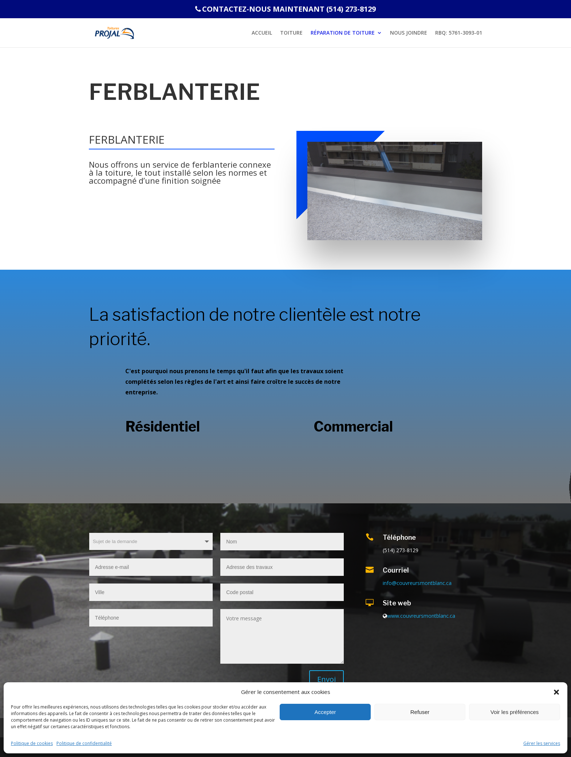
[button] (556, 692)
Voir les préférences (515, 712)
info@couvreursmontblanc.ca (417, 583)
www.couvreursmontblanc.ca (421, 615)
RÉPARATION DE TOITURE (343, 33)
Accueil (262, 33)
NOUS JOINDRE (408, 33)
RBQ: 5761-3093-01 (458, 33)
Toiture (291, 33)
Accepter (325, 712)
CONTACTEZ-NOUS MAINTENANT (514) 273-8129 (285, 9)
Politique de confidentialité (84, 743)
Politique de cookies (32, 743)
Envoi (326, 679)
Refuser (420, 712)
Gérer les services (541, 743)
